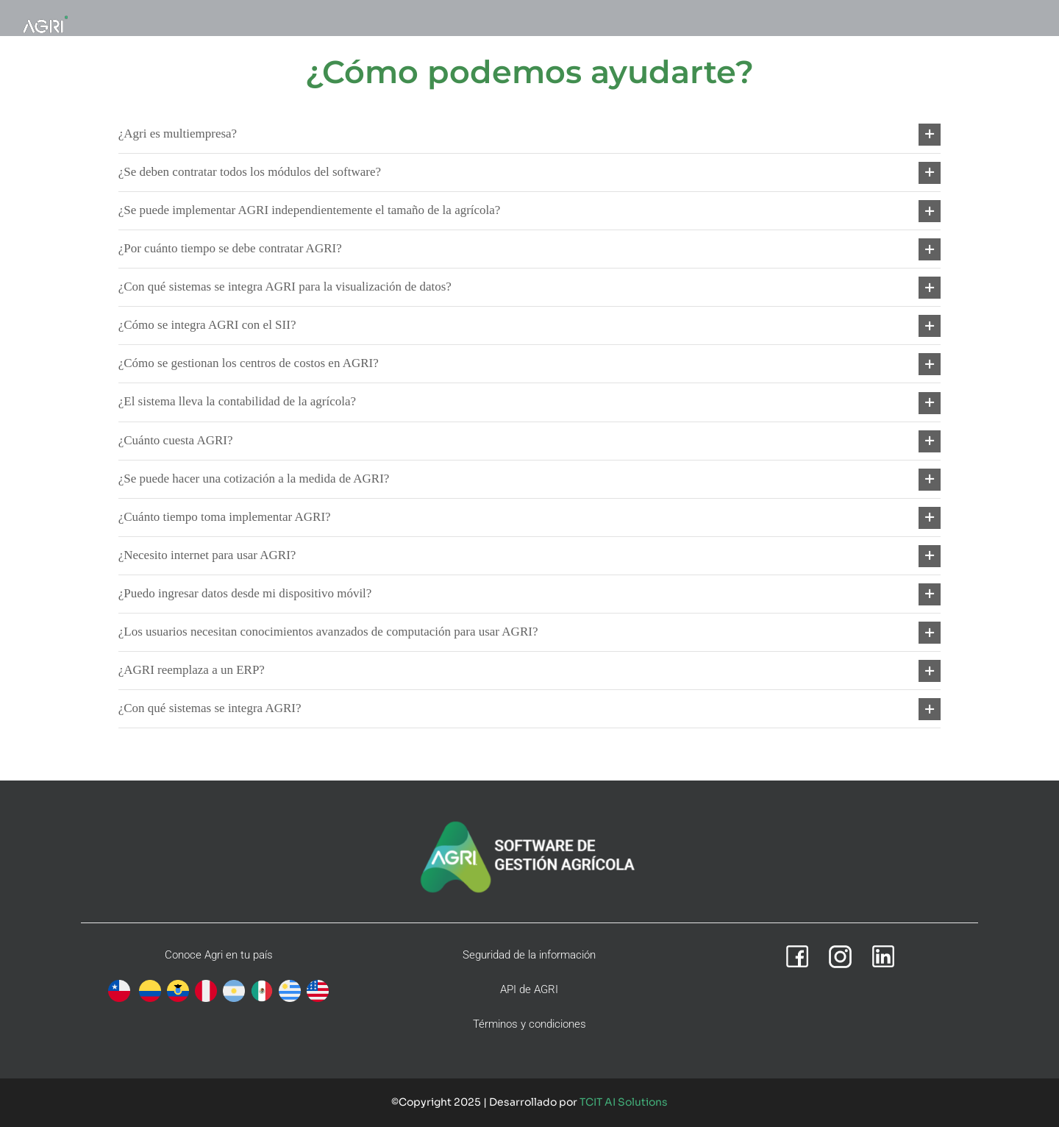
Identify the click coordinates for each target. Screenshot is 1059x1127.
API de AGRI (529, 989)
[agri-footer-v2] (529, 822)
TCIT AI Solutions (624, 1102)
